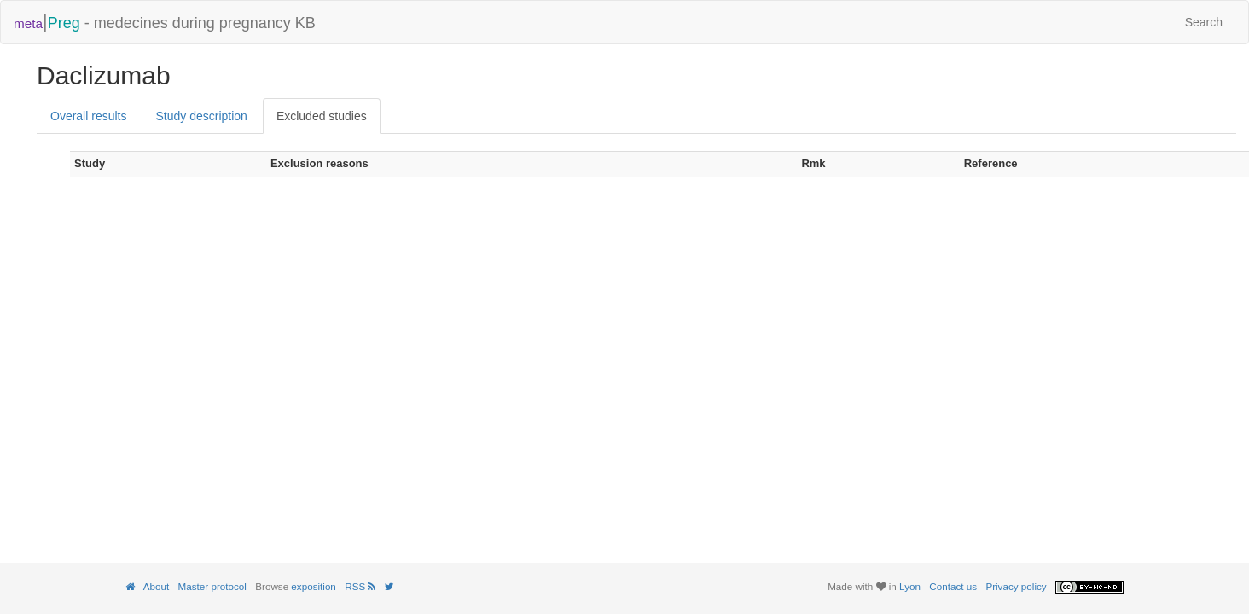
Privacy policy (1015, 586)
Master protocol (212, 586)
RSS (361, 586)
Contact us (953, 586)
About (156, 586)
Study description (201, 116)
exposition (313, 586)
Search (1204, 22)
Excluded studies (321, 116)
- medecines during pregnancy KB (165, 21)
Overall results (88, 116)
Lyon (910, 586)
